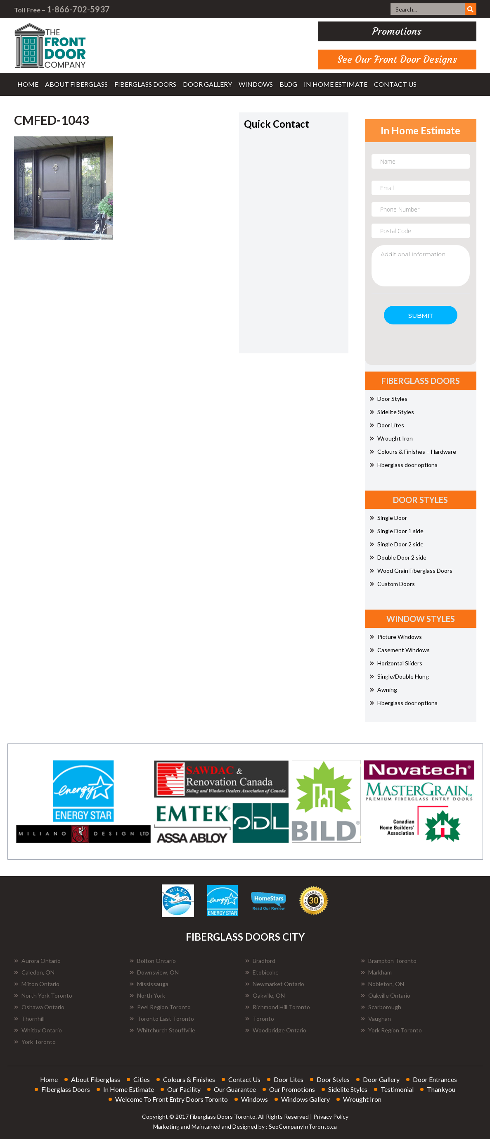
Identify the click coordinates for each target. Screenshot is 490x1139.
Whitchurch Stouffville (162, 1030)
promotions (396, 31)
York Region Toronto (391, 1030)
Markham (376, 972)
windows (256, 84)
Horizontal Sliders (396, 663)
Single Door (388, 517)
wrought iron (362, 1099)
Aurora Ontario (37, 960)
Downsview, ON (154, 972)
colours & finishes (189, 1079)
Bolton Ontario (153, 960)
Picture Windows (396, 636)
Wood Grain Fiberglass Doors (411, 570)
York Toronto (35, 1041)
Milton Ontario (36, 983)
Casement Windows (400, 649)
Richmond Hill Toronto (277, 1006)
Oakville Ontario (385, 995)
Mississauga (149, 983)
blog (288, 84)
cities (141, 1079)
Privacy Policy (330, 1116)
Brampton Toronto (389, 960)
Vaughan (376, 1018)
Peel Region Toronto (160, 1006)
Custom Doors (392, 583)
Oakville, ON (265, 995)
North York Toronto (43, 995)
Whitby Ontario (38, 1030)
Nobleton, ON (382, 983)
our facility (184, 1089)
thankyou (441, 1089)
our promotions (292, 1089)
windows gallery (305, 1099)
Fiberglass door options (404, 464)
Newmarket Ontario (274, 983)
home (27, 84)
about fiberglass (76, 84)
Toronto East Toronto (162, 1018)
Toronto (259, 1018)
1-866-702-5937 (78, 9)
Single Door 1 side (397, 530)
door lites (288, 1079)
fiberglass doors (145, 84)
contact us (395, 84)
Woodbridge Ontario (275, 1030)
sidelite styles (347, 1089)
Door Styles (388, 398)
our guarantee (235, 1089)
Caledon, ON (34, 972)
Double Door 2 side (398, 557)
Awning (383, 689)
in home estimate (335, 84)
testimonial (397, 1089)
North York (147, 995)
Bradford (260, 960)
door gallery (207, 84)
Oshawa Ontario (39, 1006)
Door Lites (387, 425)
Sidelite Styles (392, 411)
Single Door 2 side (397, 544)
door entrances (435, 1079)
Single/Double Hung (399, 676)
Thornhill (29, 1018)
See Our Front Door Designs (397, 59)
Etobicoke (262, 972)
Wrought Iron (391, 438)
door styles (333, 1079)
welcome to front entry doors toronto (171, 1099)
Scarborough (381, 1006)
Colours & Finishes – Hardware (413, 451)
